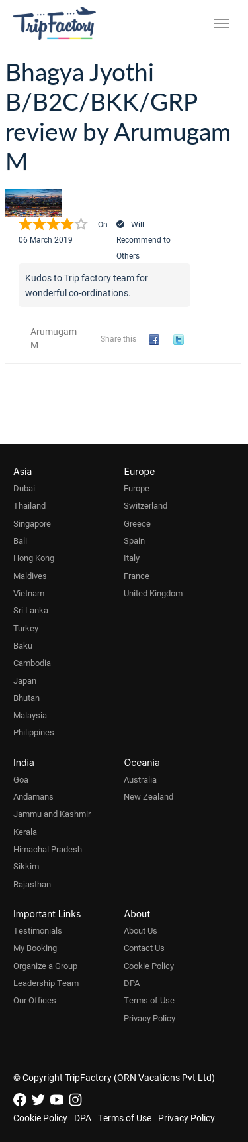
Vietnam (28, 593)
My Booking (35, 948)
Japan (24, 680)
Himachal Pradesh (47, 849)
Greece (137, 523)
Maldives (30, 576)
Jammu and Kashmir (52, 814)
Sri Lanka (30, 610)
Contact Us (144, 948)
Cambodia (32, 662)
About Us (140, 930)
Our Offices (34, 1000)
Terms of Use (149, 1000)
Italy (132, 558)
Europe (136, 488)
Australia (140, 779)
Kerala (25, 832)
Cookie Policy (149, 966)
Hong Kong (33, 558)
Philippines (33, 732)
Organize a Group (45, 966)
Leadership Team (46, 983)
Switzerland (145, 505)
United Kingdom (153, 593)
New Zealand (148, 796)
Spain (134, 540)
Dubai (24, 488)
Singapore (32, 523)
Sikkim (26, 866)
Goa (20, 779)
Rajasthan (32, 884)
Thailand (29, 505)
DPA (132, 983)
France (136, 576)
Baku (22, 645)
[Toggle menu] (221, 23)
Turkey (25, 628)
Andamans (33, 796)
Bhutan (26, 698)
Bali (20, 540)
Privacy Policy (149, 1018)
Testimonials (37, 930)
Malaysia (30, 715)
